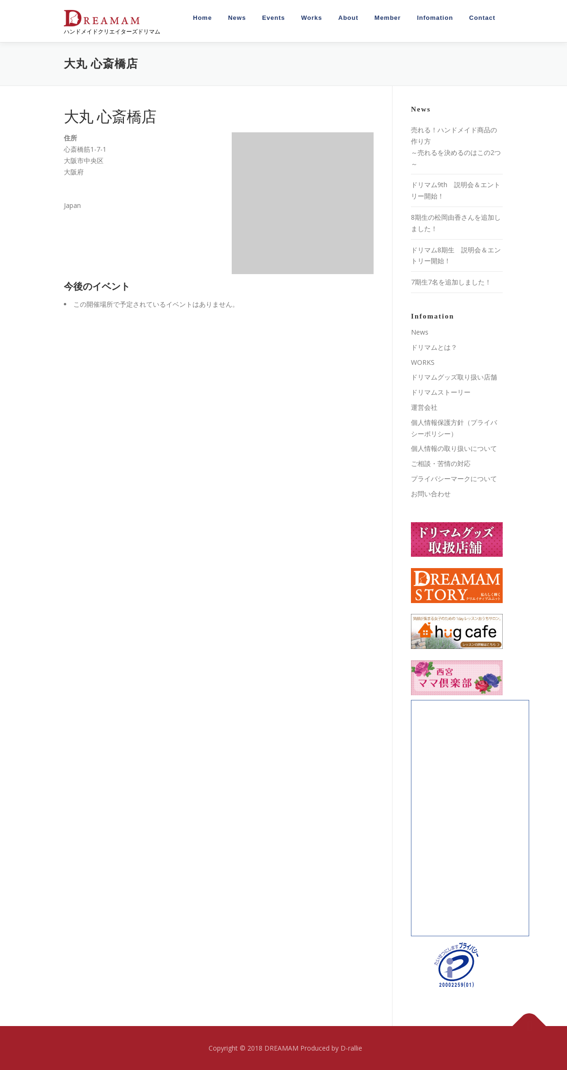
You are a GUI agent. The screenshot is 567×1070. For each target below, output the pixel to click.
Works (312, 17)
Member (388, 17)
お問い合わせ (431, 493)
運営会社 (424, 407)
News (237, 17)
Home (202, 17)
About (348, 17)
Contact (482, 17)
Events (273, 17)
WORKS (423, 362)
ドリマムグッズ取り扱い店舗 (454, 376)
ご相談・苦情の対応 (441, 463)
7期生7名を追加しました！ (451, 281)
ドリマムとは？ (434, 347)
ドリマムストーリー (441, 392)
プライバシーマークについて (454, 478)
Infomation (435, 17)
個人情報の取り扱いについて (454, 448)
